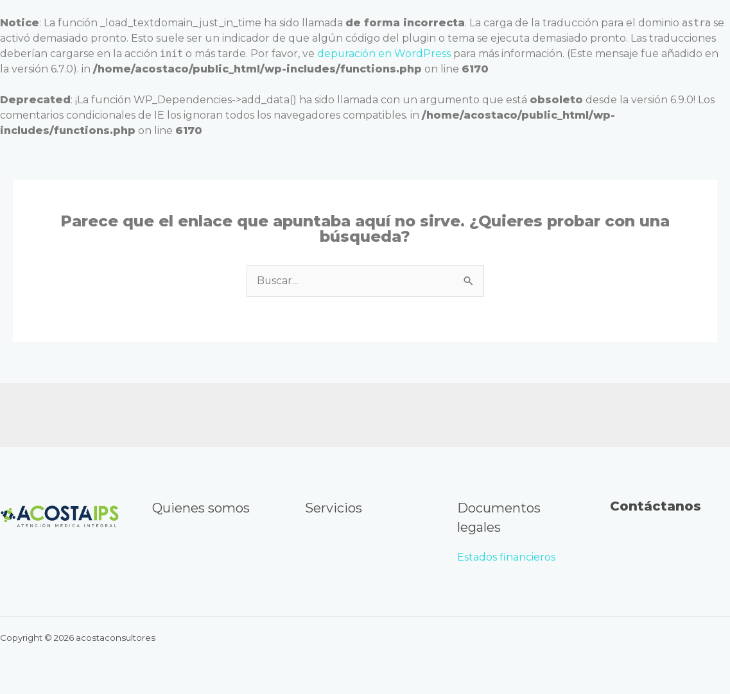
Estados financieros (507, 557)
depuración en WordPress (384, 53)
